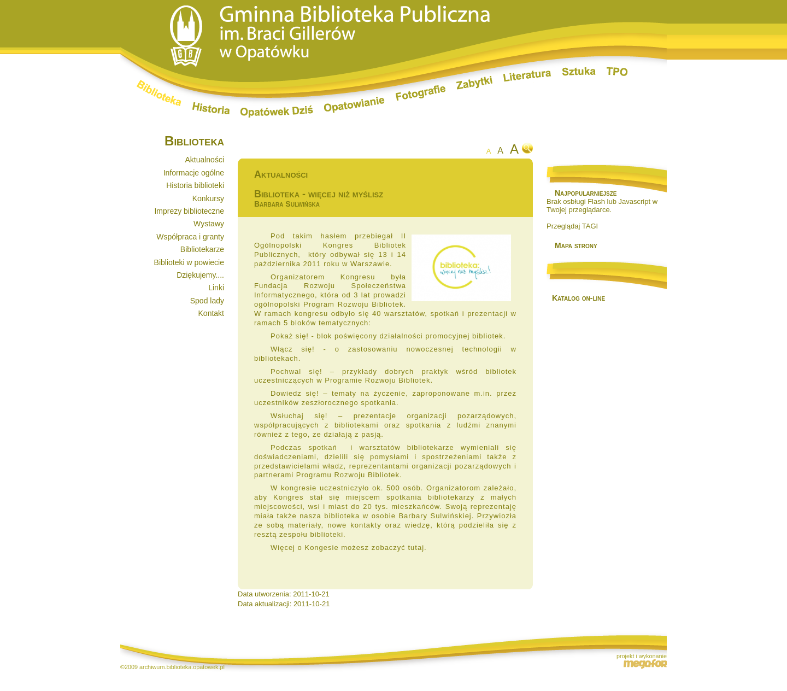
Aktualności (204, 159)
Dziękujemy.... (200, 275)
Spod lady (207, 300)
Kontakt (211, 313)
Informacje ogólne (193, 172)
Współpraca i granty (190, 236)
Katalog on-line (578, 298)
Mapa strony (576, 245)
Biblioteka (159, 93)
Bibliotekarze (202, 249)
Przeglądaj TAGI (572, 226)
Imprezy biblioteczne (189, 211)
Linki (216, 287)
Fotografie (420, 93)
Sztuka (579, 71)
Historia (211, 108)
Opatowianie (354, 105)
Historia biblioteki (195, 185)
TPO (617, 71)
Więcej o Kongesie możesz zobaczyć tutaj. (349, 547)
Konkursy (208, 198)
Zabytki (474, 83)
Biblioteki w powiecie (189, 262)
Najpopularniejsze (585, 193)
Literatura (527, 77)
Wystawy (208, 223)
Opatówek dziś (276, 112)
